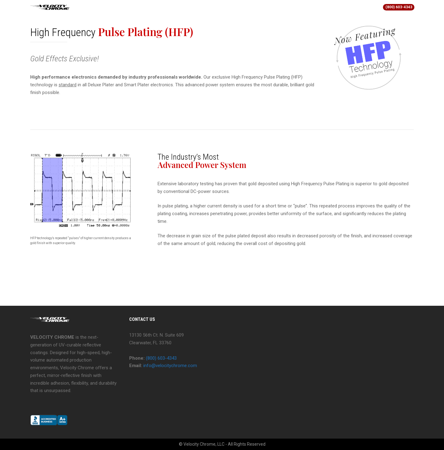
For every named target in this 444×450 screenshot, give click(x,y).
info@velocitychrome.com (170, 365)
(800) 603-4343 (398, 7)
